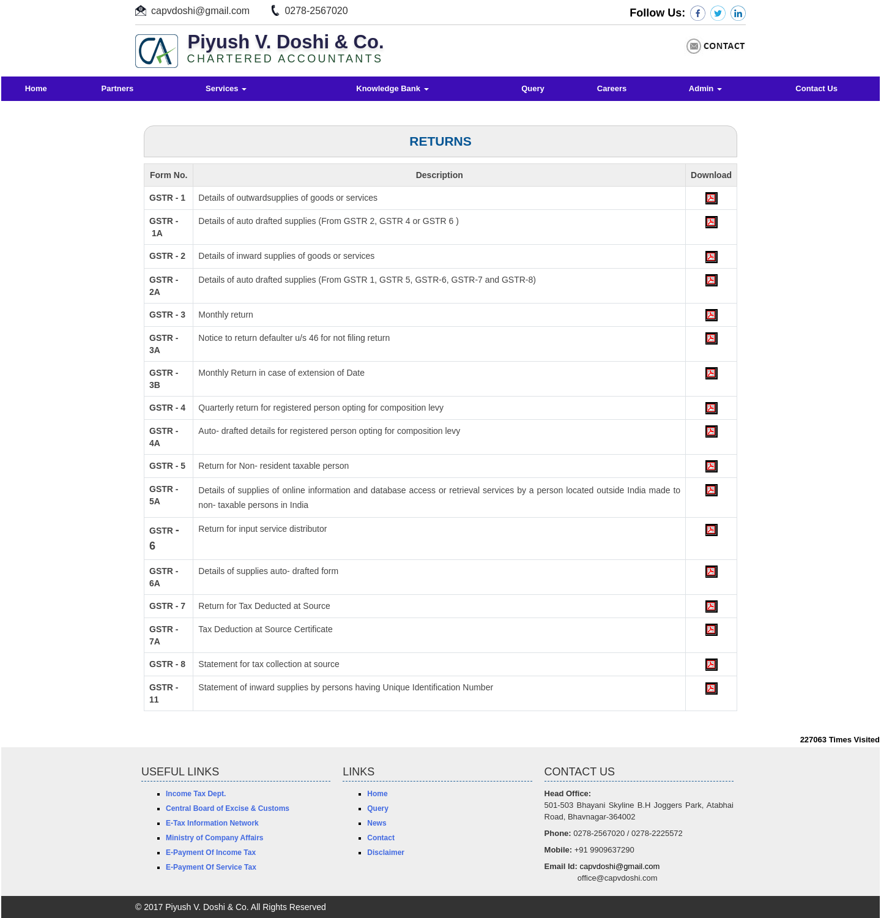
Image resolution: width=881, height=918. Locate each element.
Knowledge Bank (392, 88)
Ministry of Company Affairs (215, 838)
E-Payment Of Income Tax (211, 852)
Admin (705, 88)
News (376, 823)
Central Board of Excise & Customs (227, 808)
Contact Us (816, 88)
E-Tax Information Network (212, 823)
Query (533, 88)
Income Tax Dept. (196, 793)
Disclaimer (385, 852)
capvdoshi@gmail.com (200, 11)
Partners (118, 88)
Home (36, 88)
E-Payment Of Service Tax (211, 867)
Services (226, 88)
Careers (611, 88)
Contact (381, 838)
